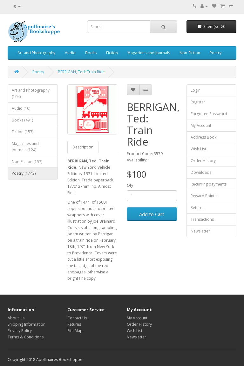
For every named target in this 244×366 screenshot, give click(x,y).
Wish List (198, 149)
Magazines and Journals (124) (25, 147)
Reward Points (203, 196)
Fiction (112, 53)
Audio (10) (21, 108)
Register (198, 102)
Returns (197, 207)
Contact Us (77, 318)
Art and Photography (36, 53)
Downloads (201, 172)
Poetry (215, 53)
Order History (203, 160)
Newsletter (200, 231)
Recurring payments (209, 184)
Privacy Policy (20, 330)
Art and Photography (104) (31, 93)
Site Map (75, 330)
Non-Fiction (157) (27, 161)
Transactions (202, 219)
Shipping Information (26, 324)
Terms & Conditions (26, 337)
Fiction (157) (22, 131)
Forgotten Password (209, 113)
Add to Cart (151, 214)
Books (91, 53)
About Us (16, 318)
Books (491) (22, 120)
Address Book (203, 137)
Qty (130, 185)
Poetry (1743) (24, 173)
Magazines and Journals (148, 53)
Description (82, 147)
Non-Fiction (190, 53)
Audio (70, 53)
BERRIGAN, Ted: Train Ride (81, 72)
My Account (201, 125)
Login (195, 90)
